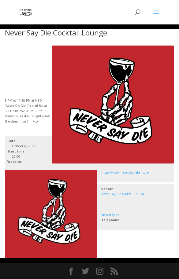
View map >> (110, 215)
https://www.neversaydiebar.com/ (125, 172)
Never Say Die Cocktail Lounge (123, 194)
